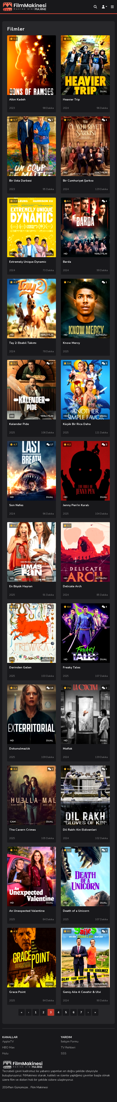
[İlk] (21, 1012)
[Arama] (95, 7)
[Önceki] (28, 1012)
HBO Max (8, 1047)
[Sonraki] (88, 1012)
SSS (63, 1053)
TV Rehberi (68, 1047)
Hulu (5, 1053)
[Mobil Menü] (112, 7)
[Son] (95, 1012)
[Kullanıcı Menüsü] (104, 7)
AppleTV (8, 1041)
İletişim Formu (69, 1041)
